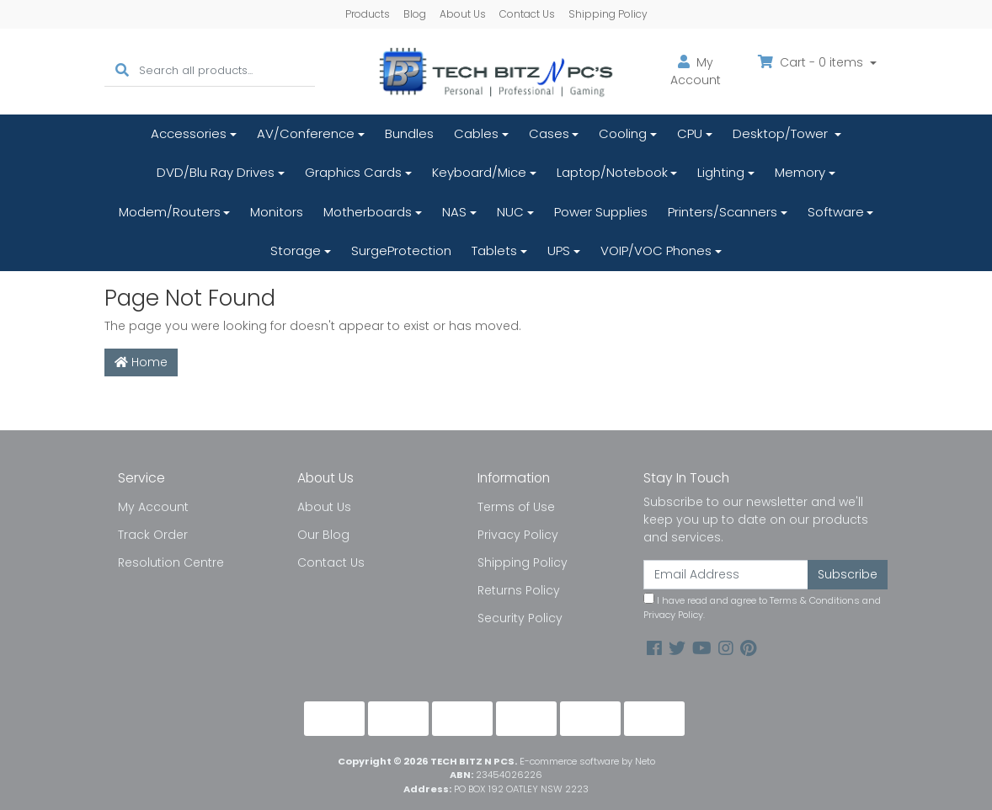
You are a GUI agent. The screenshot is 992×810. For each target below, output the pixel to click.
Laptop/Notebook (612, 172)
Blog (414, 14)
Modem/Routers (170, 212)
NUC (510, 212)
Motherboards (367, 212)
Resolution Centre (171, 562)
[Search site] (122, 71)
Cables (476, 133)
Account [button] (695, 71)
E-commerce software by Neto (587, 761)
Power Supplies (601, 212)
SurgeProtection (401, 250)
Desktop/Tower (782, 133)
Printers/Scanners (722, 212)
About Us (463, 14)
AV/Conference (306, 133)
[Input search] (227, 71)
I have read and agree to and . (762, 607)
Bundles (409, 133)
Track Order (153, 534)
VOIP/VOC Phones (656, 250)
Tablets (494, 250)
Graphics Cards (353, 172)
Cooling (623, 133)
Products (367, 14)
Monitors (276, 212)
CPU (689, 133)
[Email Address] (725, 574)
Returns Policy (518, 590)
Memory (800, 172)
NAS (454, 212)
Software (836, 212)
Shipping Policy (608, 14)
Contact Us (527, 14)
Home (141, 362)
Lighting (720, 172)
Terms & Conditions (815, 600)
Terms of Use (516, 506)
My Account (153, 506)
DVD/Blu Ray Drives (216, 172)
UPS (558, 250)
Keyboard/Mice (479, 172)
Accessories (189, 133)
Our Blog (323, 534)
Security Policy (520, 618)
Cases (549, 133)
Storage (295, 250)
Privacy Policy (517, 534)
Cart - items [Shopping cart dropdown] (812, 62)
